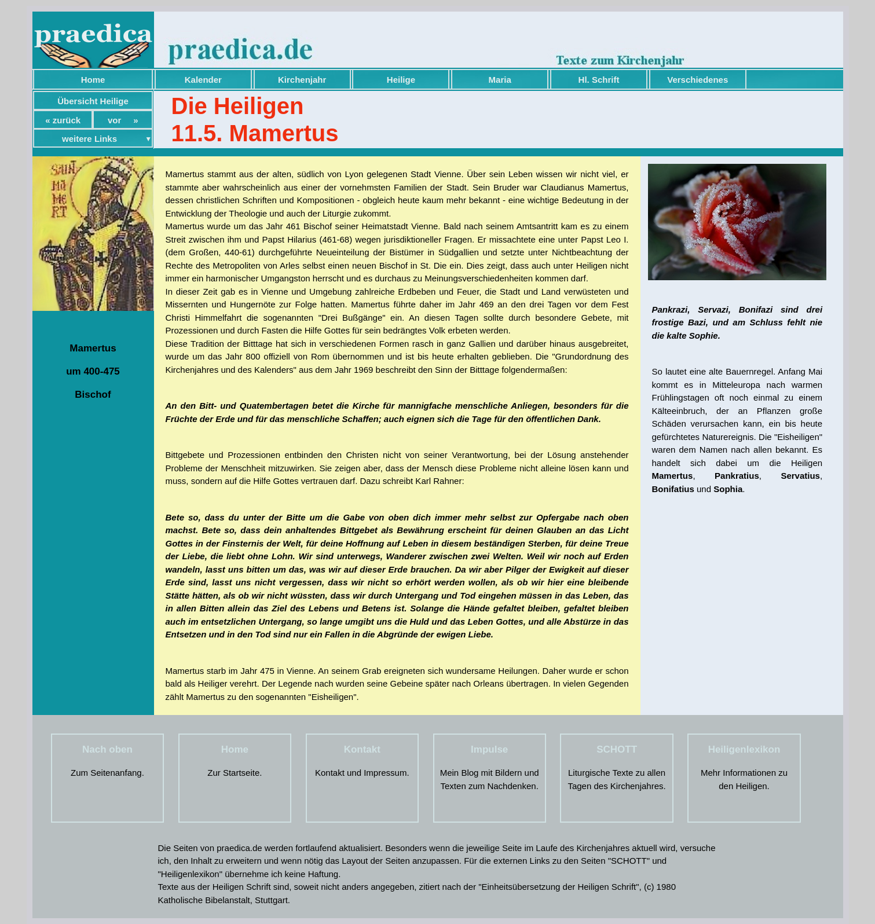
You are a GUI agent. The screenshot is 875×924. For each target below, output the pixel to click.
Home (93, 80)
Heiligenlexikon (744, 749)
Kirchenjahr (302, 80)
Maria (500, 80)
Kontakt (362, 749)
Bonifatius (673, 489)
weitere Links (89, 139)
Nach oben (107, 749)
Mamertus (672, 476)
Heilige (401, 80)
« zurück (62, 120)
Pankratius (737, 476)
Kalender (203, 80)
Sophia (727, 489)
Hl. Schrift (599, 80)
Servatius (800, 476)
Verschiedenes (697, 80)
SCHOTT (616, 749)
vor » (123, 120)
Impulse (489, 749)
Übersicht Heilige (93, 101)
